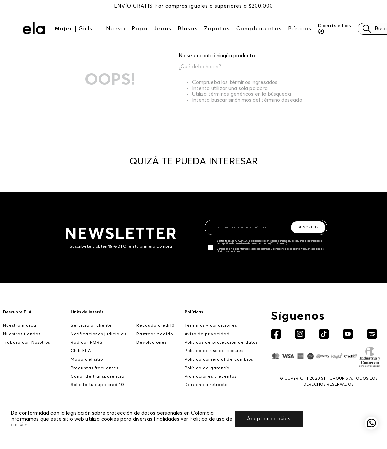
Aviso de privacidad (207, 334)
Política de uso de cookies (214, 351)
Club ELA (81, 351)
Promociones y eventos (210, 376)
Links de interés (87, 312)
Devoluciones (151, 342)
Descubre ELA (17, 312)
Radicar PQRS (87, 342)
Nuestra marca (19, 325)
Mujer (63, 28)
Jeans (163, 28)
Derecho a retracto (206, 385)
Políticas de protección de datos (221, 342)
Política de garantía (207, 368)
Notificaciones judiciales (98, 334)
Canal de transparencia (98, 376)
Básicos (300, 28)
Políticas (194, 312)
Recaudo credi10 (155, 325)
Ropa (140, 28)
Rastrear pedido (154, 334)
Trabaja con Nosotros (26, 342)
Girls (86, 28)
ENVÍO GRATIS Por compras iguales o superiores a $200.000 (193, 6)
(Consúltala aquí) (278, 243)
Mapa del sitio (87, 359)
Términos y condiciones (211, 325)
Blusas (188, 28)
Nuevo (116, 28)
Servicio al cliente (91, 325)
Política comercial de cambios (219, 359)
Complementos (259, 28)
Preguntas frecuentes (94, 368)
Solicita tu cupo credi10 (97, 385)
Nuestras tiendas (22, 334)
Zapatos (217, 28)
